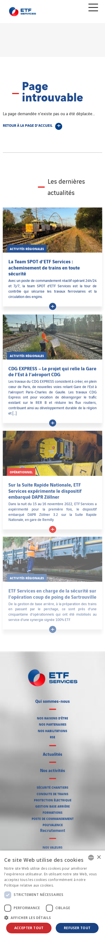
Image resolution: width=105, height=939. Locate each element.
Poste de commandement (53, 817)
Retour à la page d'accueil (27, 125)
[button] (52, 917)
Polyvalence (53, 823)
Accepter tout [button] (29, 927)
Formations (52, 811)
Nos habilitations (52, 730)
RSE (52, 736)
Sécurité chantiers (52, 785)
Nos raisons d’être (52, 717)
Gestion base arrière (52, 804)
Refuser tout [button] (77, 927)
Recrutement (52, 827)
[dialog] (52, 895)
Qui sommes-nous (52, 700)
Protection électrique (52, 798)
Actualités (52, 753)
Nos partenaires (52, 723)
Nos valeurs (52, 844)
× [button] (99, 857)
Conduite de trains (52, 792)
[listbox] (91, 857)
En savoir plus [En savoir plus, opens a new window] (66, 885)
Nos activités (52, 768)
